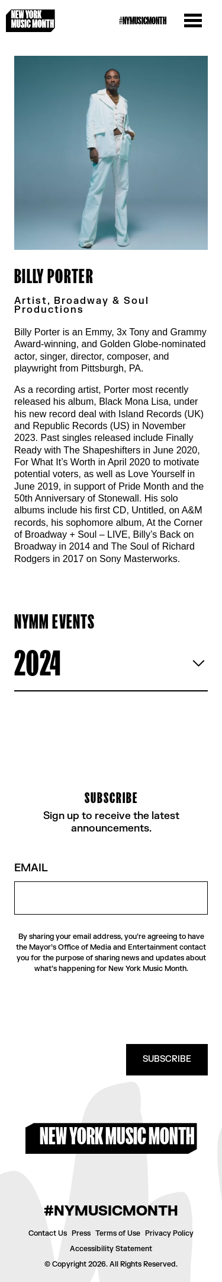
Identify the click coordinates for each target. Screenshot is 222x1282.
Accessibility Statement (111, 1249)
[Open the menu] (193, 21)
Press (81, 1233)
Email (31, 869)
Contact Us (47, 1233)
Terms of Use (117, 1233)
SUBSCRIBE (167, 1059)
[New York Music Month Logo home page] (30, 20)
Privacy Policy (169, 1233)
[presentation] (118, 1009)
